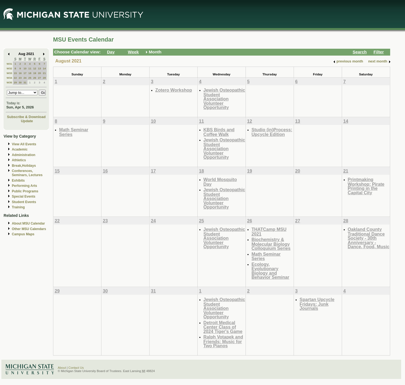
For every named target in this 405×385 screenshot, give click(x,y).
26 (34, 77)
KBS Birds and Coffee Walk (219, 132)
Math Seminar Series (73, 132)
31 (24, 82)
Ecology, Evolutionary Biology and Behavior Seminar (270, 271)
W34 (9, 77)
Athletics (19, 160)
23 (20, 77)
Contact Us (76, 367)
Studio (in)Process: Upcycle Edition (272, 132)
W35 (9, 82)
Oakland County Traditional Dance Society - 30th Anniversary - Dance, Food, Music (369, 238)
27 (39, 77)
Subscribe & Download (26, 117)
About (62, 367)
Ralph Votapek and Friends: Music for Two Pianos (223, 341)
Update (27, 121)
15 (15, 73)
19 (34, 73)
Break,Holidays (24, 166)
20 (39, 73)
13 (39, 68)
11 (29, 68)
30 (20, 82)
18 (29, 73)
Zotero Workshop (173, 90)
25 (29, 77)
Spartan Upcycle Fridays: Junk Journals (317, 304)
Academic (19, 149)
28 (44, 77)
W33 (9, 73)
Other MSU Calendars (29, 229)
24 (24, 77)
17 (24, 73)
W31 (9, 63)
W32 (9, 68)
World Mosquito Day (220, 182)
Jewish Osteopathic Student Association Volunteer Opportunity (224, 99)
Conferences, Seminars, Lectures (27, 173)
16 (20, 73)
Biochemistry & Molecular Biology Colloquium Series (271, 244)
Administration (23, 155)
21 (44, 73)
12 (34, 68)
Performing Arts (24, 186)
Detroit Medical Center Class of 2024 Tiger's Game (223, 327)
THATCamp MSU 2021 (269, 231)
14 (44, 68)
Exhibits (18, 180)
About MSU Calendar (28, 223)
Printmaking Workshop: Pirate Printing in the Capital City (366, 186)
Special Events (23, 196)
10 (24, 68)
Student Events (24, 202)
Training (18, 207)
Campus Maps (23, 234)
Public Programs (25, 191)
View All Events (24, 144)
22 (15, 77)
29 (15, 82)
